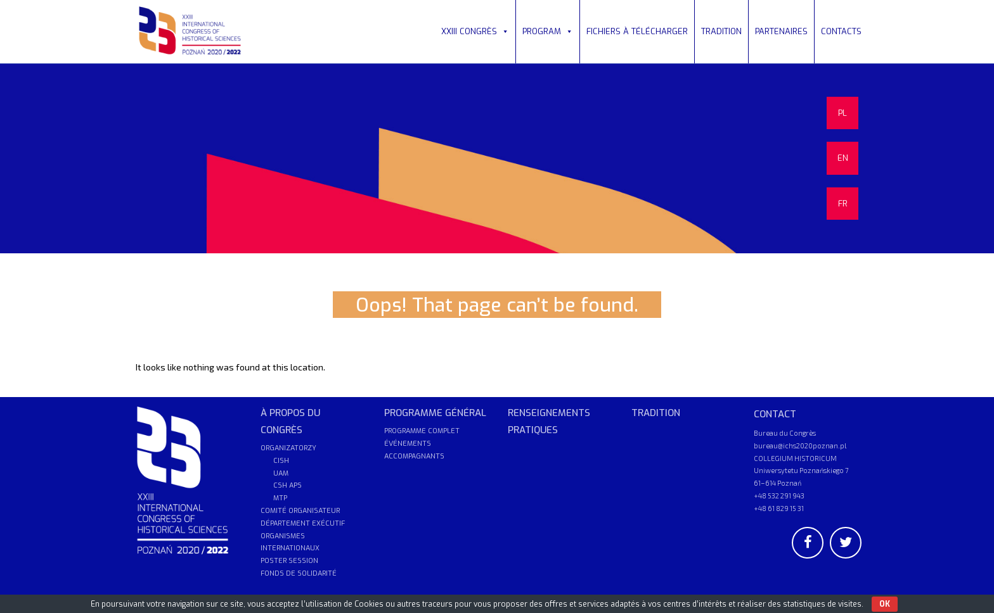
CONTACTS (841, 31)
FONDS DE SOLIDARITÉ (299, 573)
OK (884, 604)
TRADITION (721, 31)
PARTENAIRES (781, 31)
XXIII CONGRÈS (475, 31)
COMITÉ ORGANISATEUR (300, 510)
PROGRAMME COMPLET (422, 431)
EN (842, 158)
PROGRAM (547, 31)
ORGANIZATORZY (288, 448)
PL (842, 113)
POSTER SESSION (289, 561)
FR (843, 203)
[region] (497, 158)
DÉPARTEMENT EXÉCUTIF (303, 523)
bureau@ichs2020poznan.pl (800, 445)
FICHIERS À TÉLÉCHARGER (637, 31)
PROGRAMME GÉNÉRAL (435, 413)
